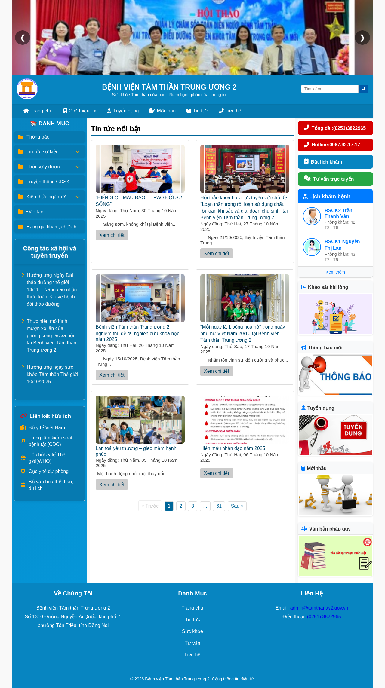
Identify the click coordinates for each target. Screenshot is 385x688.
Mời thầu (162, 110)
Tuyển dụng (123, 110)
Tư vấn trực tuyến (329, 179)
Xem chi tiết (112, 235)
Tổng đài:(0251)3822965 (335, 128)
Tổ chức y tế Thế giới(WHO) (42, 458)
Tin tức (197, 110)
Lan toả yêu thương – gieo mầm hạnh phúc (140, 448)
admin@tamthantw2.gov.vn (319, 608)
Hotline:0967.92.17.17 (332, 145)
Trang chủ (38, 110)
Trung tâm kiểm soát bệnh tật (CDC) (46, 441)
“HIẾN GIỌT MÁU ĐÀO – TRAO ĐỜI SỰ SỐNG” (140, 198)
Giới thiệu (76, 110)
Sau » (237, 506)
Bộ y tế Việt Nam (42, 427)
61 (219, 506)
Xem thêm (335, 272)
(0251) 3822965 (324, 616)
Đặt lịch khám (323, 161)
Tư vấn (192, 643)
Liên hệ (230, 110)
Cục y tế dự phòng (44, 471)
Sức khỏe (192, 631)
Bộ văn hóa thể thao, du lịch (46, 485)
